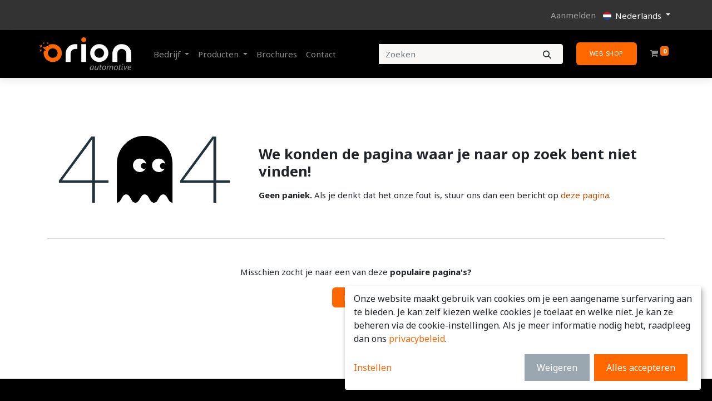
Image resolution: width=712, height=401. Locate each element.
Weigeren (557, 367)
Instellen (373, 367)
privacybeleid (417, 338)
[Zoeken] (547, 54)
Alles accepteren (640, 367)
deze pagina (585, 194)
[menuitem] (276, 54)
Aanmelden (573, 15)
